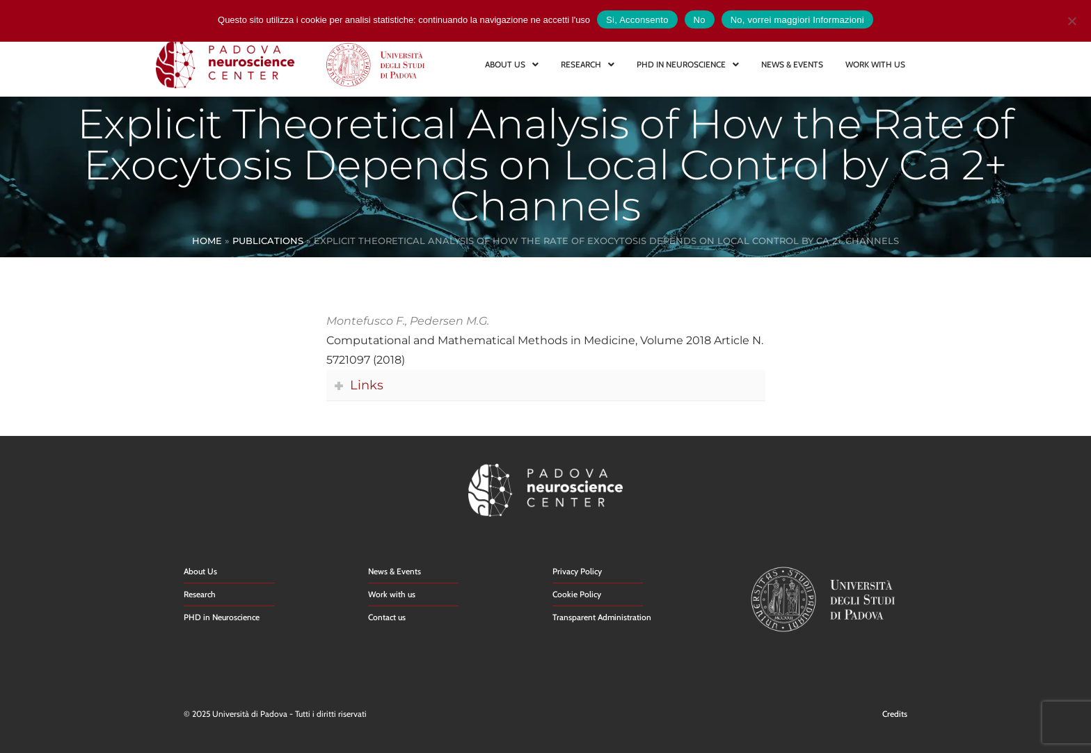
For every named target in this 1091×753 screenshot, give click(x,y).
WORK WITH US (875, 64)
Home (207, 240)
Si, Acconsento (637, 20)
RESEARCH (587, 64)
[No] (1071, 19)
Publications (267, 240)
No (700, 20)
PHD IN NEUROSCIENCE (688, 64)
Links (366, 385)
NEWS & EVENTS (792, 64)
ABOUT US (512, 64)
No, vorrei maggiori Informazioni (797, 20)
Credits (894, 714)
